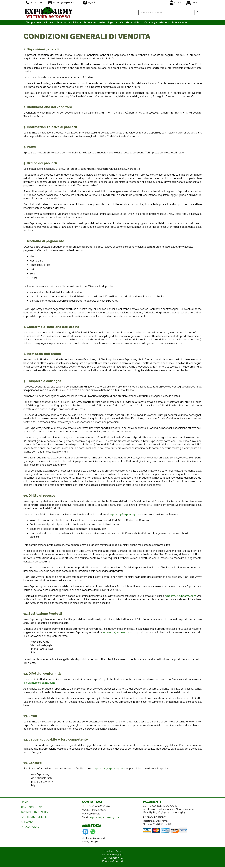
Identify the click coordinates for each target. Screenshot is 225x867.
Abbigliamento (39, 22)
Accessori (69, 22)
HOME (24, 802)
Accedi (175, 2)
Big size (112, 22)
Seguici (89, 3)
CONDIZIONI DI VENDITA (34, 812)
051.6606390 (34, 2)
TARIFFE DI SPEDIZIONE (34, 817)
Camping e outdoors (156, 22)
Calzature (130, 22)
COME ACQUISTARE (32, 807)
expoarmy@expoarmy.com (63, 3)
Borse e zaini (179, 22)
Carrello (192, 3)
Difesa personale (94, 22)
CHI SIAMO (27, 821)
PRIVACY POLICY (30, 826)
